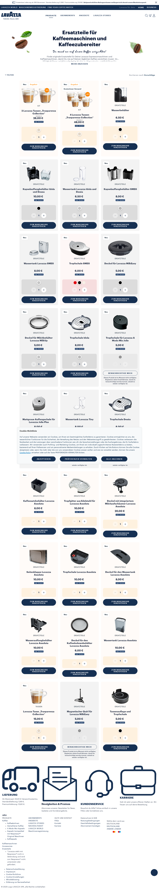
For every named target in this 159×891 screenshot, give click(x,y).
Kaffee (5, 821)
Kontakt (57, 823)
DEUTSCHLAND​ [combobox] (113, 824)
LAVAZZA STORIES (36, 823)
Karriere (57, 826)
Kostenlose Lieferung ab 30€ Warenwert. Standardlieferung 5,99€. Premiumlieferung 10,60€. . (81, 2)
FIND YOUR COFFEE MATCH (60, 7)
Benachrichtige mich (120, 373)
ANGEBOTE (33, 821)
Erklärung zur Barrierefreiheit (18, 882)
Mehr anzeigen (79, 64)
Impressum (10, 872)
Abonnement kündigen (90, 826)
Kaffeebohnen (13, 823)
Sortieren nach (136, 75)
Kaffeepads (12, 839)
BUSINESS (151, 7)
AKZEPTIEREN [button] (44, 459)
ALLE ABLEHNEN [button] (114, 459)
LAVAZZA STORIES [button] (102, 15)
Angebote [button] (84, 15)
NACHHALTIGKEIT (35, 826)
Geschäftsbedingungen (90, 823)
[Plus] (43, 137)
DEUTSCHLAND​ (113, 826)
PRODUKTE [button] (51, 16)
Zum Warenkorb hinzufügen (39, 147)
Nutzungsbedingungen (90, 821)
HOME (141, 7)
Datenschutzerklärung (15, 869)
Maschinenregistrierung (38, 831)
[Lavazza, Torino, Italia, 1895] (11, 16)
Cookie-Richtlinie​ (13, 874)
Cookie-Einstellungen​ (15, 877)
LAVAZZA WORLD (9, 7)
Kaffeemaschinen (9, 844)
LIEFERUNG (10, 795)
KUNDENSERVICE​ (92, 804)
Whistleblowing (12, 880)
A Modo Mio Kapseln (16, 828)
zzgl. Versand (39, 121)
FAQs (56, 821)
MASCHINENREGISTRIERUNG (32, 7)
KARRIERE (127, 797)
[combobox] (149, 75)
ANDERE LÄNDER (114, 829)
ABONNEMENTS (35, 818)
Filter (9, 75)
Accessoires (7, 846)
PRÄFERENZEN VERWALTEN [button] (78, 459)
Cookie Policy (25, 452)
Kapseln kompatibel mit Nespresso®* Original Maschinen (15, 833)
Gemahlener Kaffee (15, 826)
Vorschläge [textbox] (149, 75)
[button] (156, 2)
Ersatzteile (6, 849)
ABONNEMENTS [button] (67, 15)
